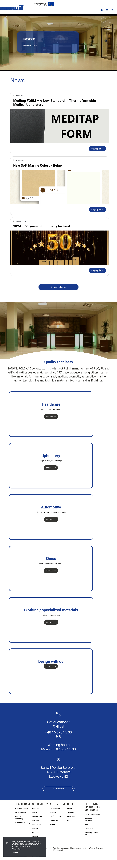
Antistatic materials (88, 819)
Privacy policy (16, 849)
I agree (15, 852)
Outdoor (35, 832)
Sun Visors (54, 812)
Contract (35, 808)
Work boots (71, 816)
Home (34, 812)
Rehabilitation (20, 812)
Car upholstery (55, 808)
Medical (35, 820)
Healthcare (23, 804)
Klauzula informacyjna (78, 848)
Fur (68, 820)
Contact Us (58, 789)
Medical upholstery (19, 817)
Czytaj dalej (97, 149)
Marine (35, 828)
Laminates (54, 820)
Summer (70, 812)
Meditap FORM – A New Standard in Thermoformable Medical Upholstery (54, 103)
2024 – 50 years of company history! (41, 226)
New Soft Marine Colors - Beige (37, 165)
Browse (49, 416)
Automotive (36, 824)
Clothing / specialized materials (92, 807)
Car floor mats (55, 816)
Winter (69, 808)
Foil (86, 824)
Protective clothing (22, 822)
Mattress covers (21, 808)
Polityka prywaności (61, 848)
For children (37, 816)
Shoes (71, 804)
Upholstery (40, 804)
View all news (60, 287)
